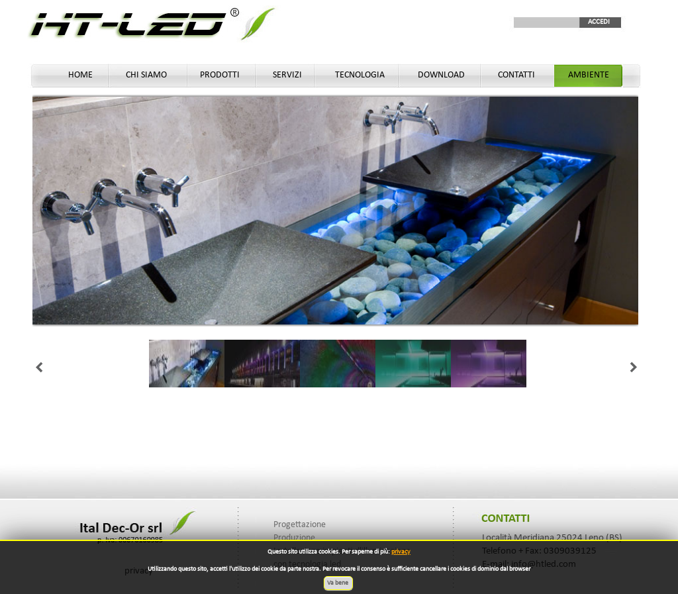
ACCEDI (599, 22)
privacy (401, 552)
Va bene (338, 583)
